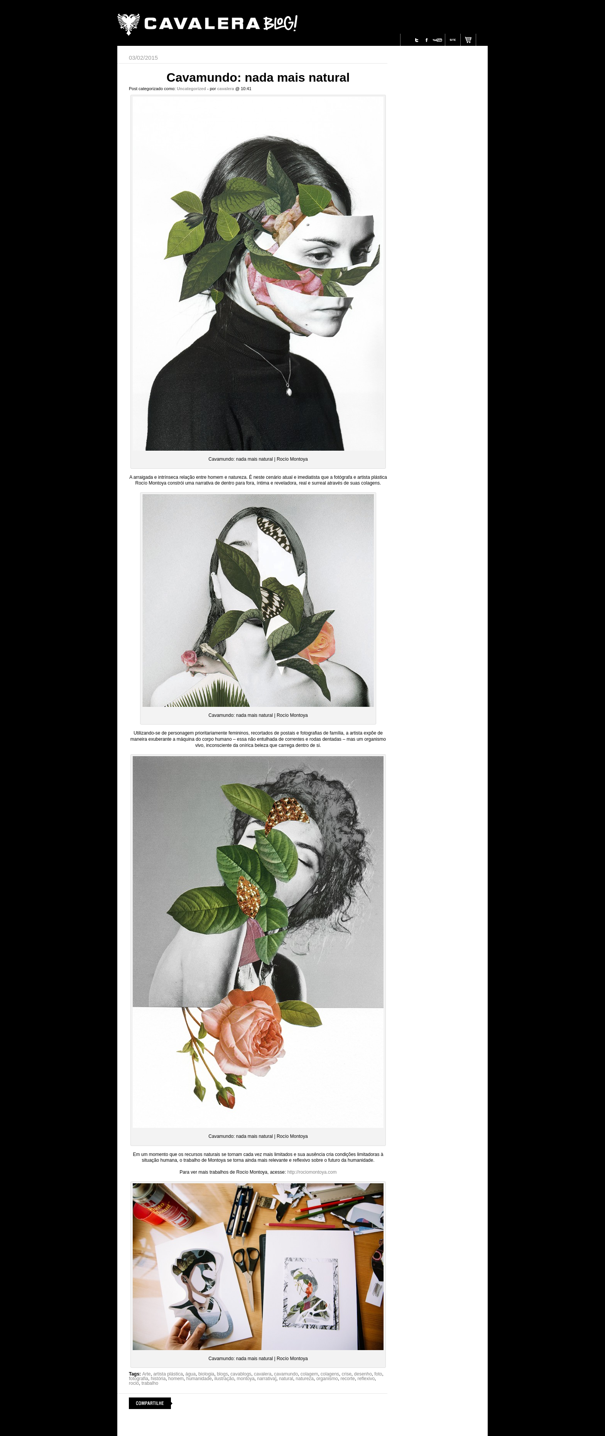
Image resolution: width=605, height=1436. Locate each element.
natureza (305, 1378)
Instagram (407, 40)
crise (347, 1374)
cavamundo (286, 1374)
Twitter (417, 40)
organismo (327, 1378)
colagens (330, 1374)
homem (176, 1378)
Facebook (426, 40)
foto (378, 1374)
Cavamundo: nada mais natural (258, 77)
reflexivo (366, 1378)
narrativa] (266, 1378)
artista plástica (168, 1374)
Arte (146, 1374)
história (158, 1378)
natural (286, 1378)
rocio (134, 1383)
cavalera (262, 1374)
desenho (363, 1374)
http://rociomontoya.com (311, 1172)
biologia (206, 1374)
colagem (309, 1374)
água (191, 1374)
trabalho (150, 1383)
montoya (246, 1378)
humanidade (199, 1378)
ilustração (224, 1378)
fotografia (138, 1378)
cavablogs (240, 1374)
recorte (347, 1378)
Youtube (437, 40)
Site (453, 40)
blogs (222, 1374)
